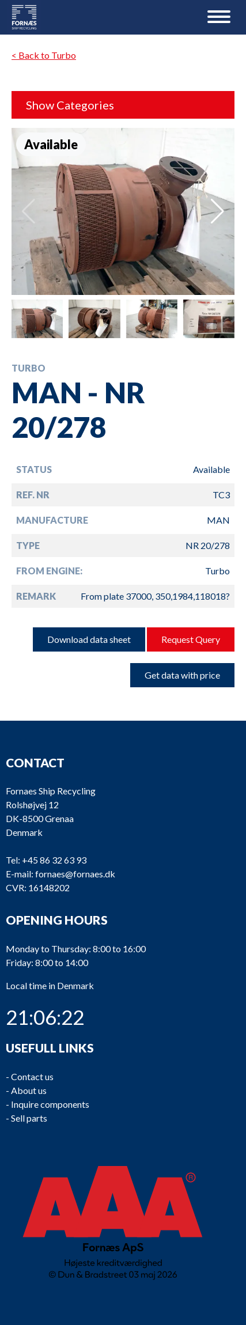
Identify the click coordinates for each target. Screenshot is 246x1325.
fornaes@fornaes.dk (75, 874)
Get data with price (182, 674)
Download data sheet (89, 639)
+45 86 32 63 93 (54, 860)
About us (29, 1090)
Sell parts (29, 1117)
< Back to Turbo (44, 55)
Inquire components (50, 1104)
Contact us (32, 1076)
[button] (217, 211)
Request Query (190, 639)
